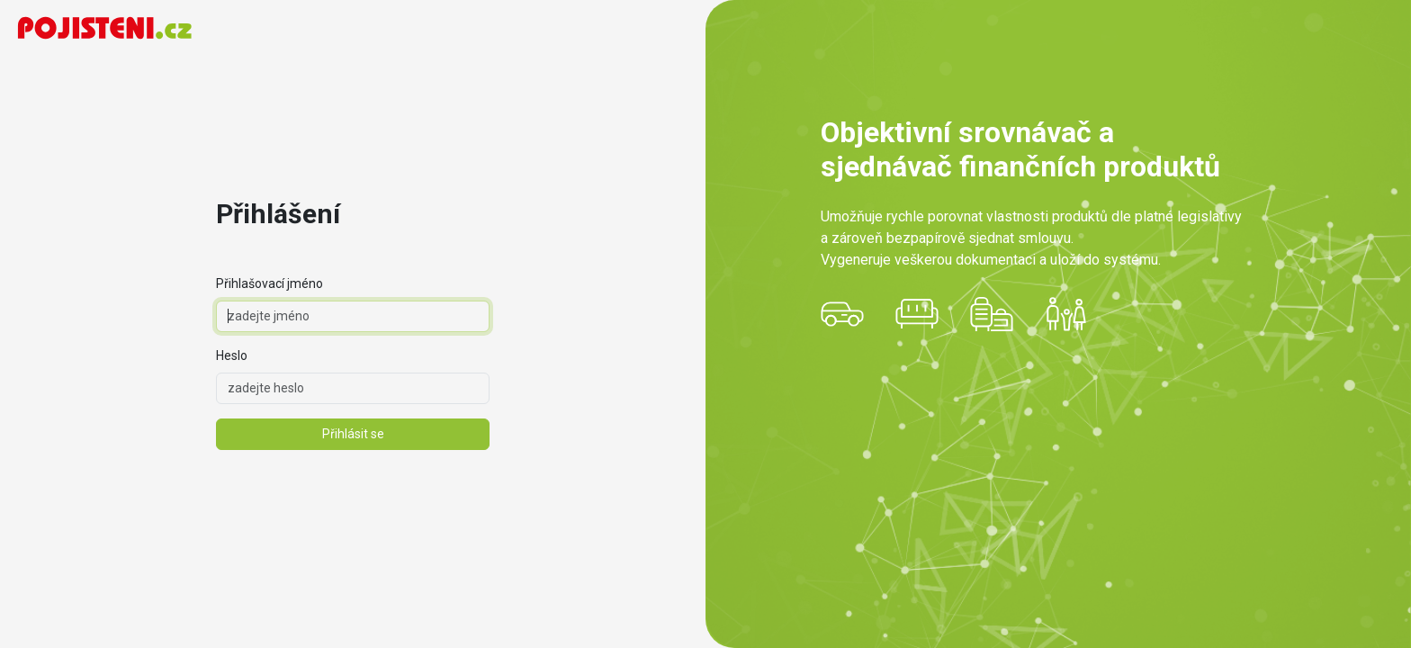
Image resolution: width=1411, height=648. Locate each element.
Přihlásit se (353, 434)
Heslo (231, 355)
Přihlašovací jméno (269, 283)
